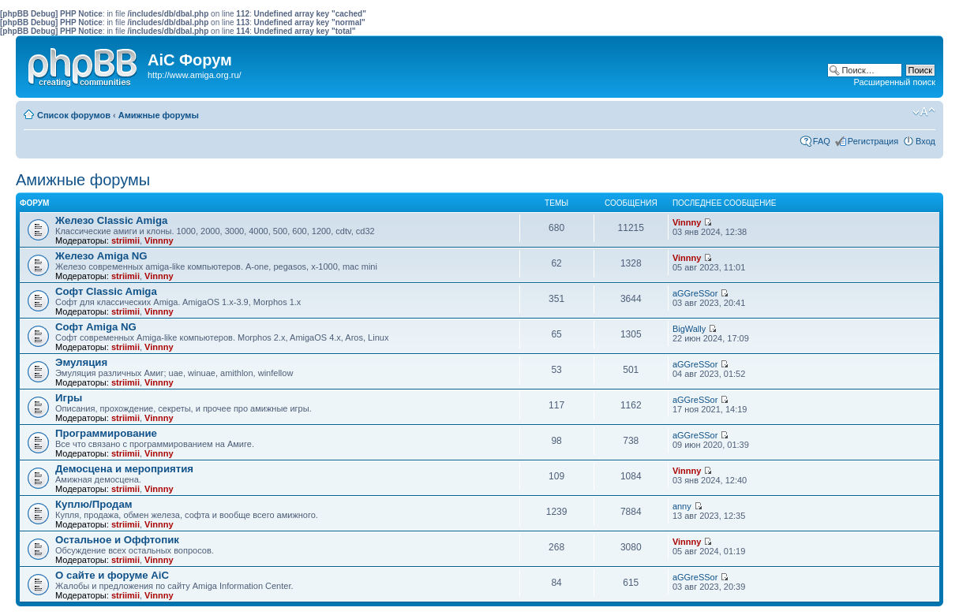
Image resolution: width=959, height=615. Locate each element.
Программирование (106, 433)
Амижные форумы (158, 115)
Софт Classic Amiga (106, 291)
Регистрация (873, 141)
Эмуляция (81, 362)
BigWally (689, 329)
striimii (125, 240)
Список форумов (74, 115)
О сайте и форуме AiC (112, 575)
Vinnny (158, 240)
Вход (925, 141)
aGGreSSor (694, 293)
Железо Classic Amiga (111, 220)
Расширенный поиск (894, 82)
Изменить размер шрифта (923, 112)
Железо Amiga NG (101, 256)
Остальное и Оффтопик (117, 540)
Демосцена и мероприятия (124, 469)
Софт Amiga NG (96, 327)
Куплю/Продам (94, 504)
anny (681, 506)
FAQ (821, 141)
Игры (68, 398)
